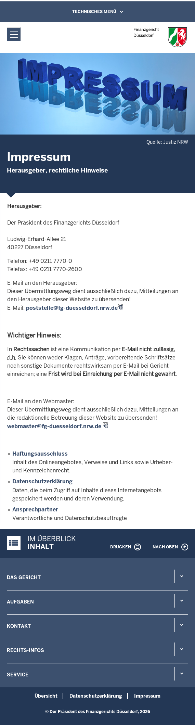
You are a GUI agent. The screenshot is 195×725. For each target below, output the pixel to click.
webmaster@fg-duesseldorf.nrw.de (54, 426)
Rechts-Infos (25, 650)
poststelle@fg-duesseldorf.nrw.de (72, 307)
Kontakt (19, 626)
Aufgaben (20, 602)
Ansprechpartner (35, 509)
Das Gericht (24, 577)
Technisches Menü (94, 11)
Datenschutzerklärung (42, 481)
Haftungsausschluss (40, 453)
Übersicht (46, 696)
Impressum (147, 696)
